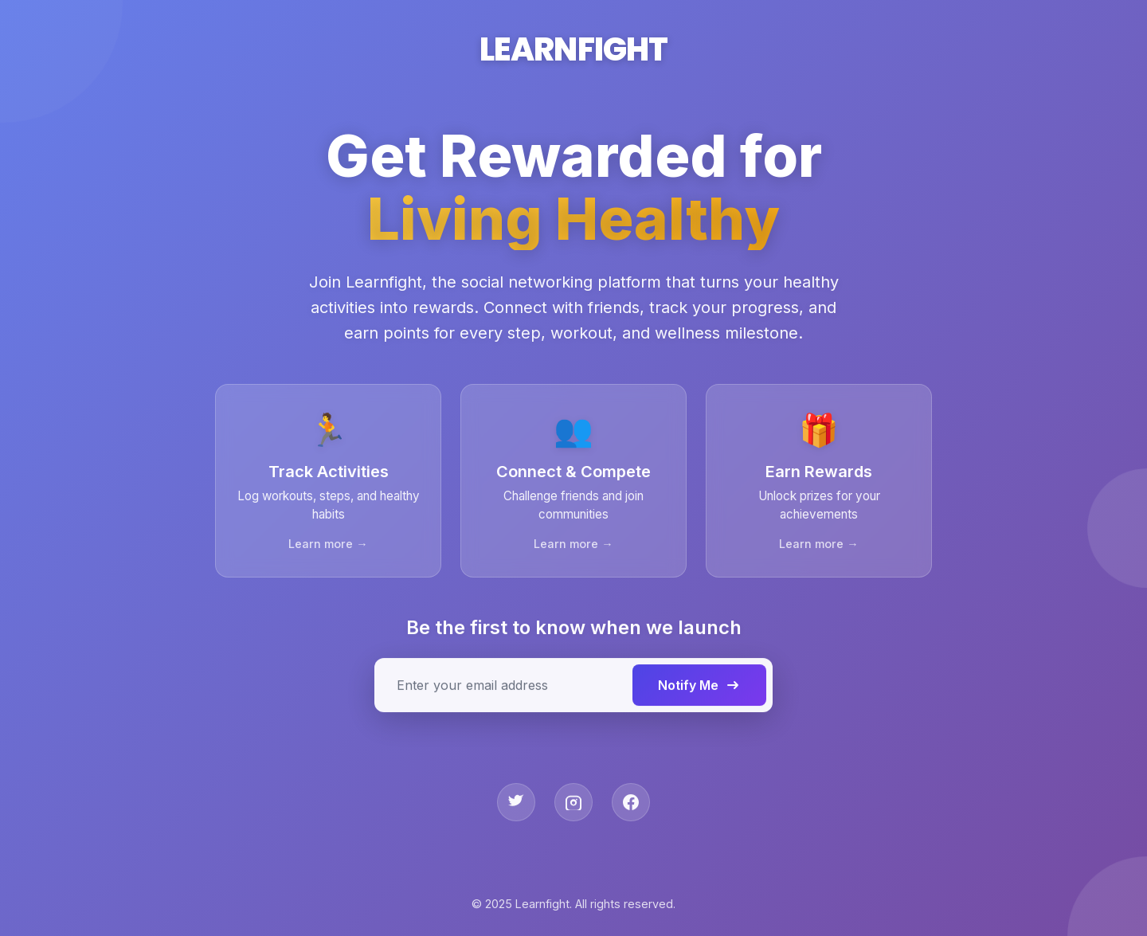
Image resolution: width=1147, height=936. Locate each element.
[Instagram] (573, 804)
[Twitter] (516, 804)
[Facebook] (631, 804)
